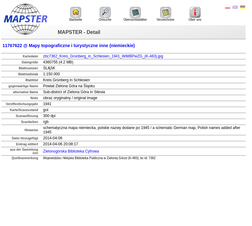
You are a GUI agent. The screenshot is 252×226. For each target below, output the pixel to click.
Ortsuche (105, 14)
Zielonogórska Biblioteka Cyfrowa (71, 151)
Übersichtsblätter (135, 14)
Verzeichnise (166, 14)
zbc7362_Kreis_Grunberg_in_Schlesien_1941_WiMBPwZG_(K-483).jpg (103, 56)
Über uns (195, 14)
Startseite (75, 14)
